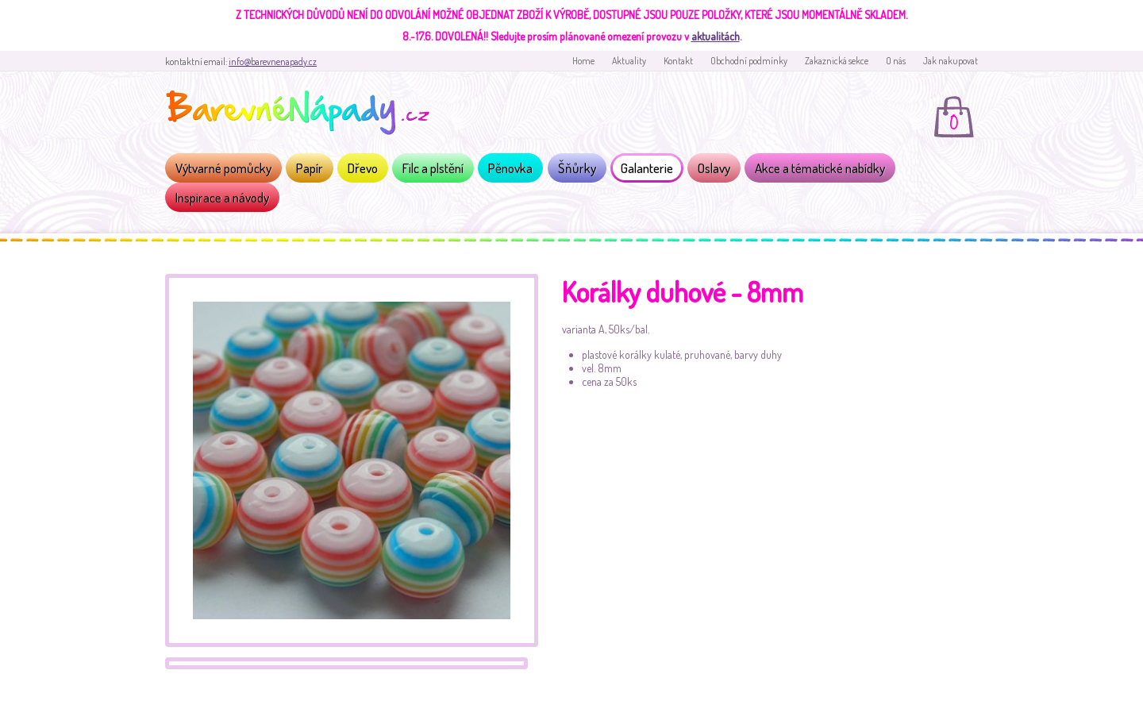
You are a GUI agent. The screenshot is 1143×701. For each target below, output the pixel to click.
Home (583, 61)
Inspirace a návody (222, 197)
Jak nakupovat (950, 61)
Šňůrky (577, 168)
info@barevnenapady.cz (273, 61)
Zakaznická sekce (836, 61)
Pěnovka (510, 168)
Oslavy (714, 168)
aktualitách (715, 36)
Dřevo (363, 168)
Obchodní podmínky (748, 61)
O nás (896, 61)
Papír (309, 168)
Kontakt (678, 61)
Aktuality (629, 61)
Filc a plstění (433, 168)
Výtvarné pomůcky (223, 168)
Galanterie (647, 168)
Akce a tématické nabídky (820, 168)
